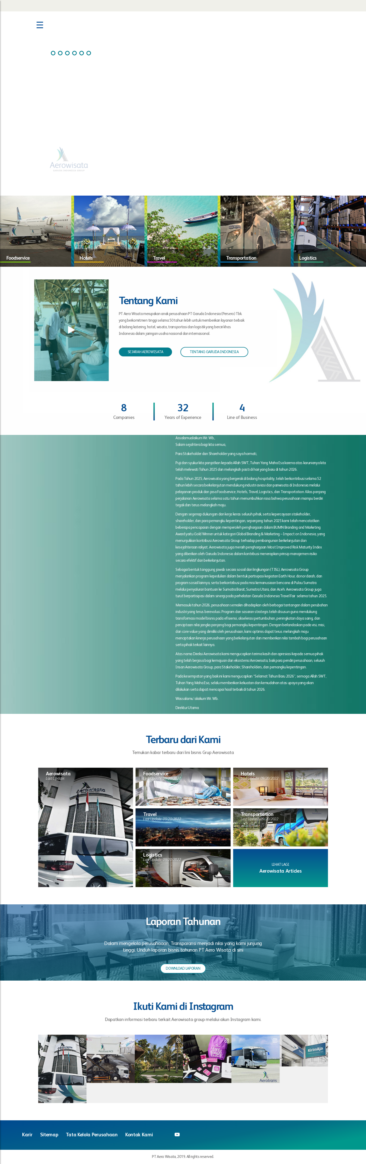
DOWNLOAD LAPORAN (188, 968)
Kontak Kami (139, 1135)
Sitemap (49, 1135)
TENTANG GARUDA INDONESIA (209, 352)
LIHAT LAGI (285, 865)
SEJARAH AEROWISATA (141, 352)
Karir (27, 1135)
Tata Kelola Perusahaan (91, 1135)
